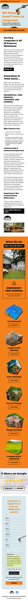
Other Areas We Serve (14, 246)
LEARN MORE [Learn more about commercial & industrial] (14, 462)
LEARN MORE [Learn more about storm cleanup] (14, 407)
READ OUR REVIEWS (14, 488)
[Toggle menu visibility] (24, 6)
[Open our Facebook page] (17, 592)
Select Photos (14, 573)
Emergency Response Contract (14, 598)
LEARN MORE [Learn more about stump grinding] (14, 433)
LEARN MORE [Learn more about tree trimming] (14, 380)
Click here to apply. (10, 1)
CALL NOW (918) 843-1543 (14, 30)
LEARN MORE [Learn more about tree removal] (14, 325)
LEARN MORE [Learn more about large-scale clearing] (14, 354)
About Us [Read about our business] (8, 69)
